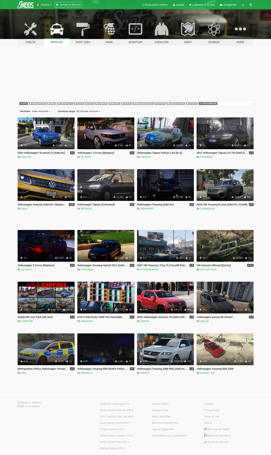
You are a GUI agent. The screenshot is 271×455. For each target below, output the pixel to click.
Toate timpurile (35, 111)
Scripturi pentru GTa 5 (112, 429)
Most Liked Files (161, 416)
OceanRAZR (207, 208)
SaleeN (145, 321)
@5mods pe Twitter (216, 429)
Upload (178, 4)
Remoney (86, 372)
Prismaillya (206, 156)
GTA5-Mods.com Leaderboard (169, 435)
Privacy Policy (212, 410)
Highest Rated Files (163, 429)
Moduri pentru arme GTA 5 (115, 422)
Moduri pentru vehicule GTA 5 (116, 410)
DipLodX (26, 156)
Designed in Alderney (30, 402)
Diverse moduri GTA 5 (112, 448)
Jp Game (86, 156)
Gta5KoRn (27, 321)
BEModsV (86, 208)
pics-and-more (208, 269)
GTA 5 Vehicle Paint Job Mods (117, 416)
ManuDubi (87, 321)
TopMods (145, 156)
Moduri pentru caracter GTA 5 (116, 435)
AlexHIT (145, 372)
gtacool (204, 321)
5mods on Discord (216, 442)
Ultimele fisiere (160, 403)
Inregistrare (228, 4)
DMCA (208, 422)
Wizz (24, 372)
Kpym (24, 208)
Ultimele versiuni (79, 111)
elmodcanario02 (150, 269)
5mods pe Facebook (217, 435)
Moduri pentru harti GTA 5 (114, 441)
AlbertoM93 (147, 208)
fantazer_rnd (207, 372)
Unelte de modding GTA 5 (114, 403)
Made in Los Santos (29, 406)
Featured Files (160, 410)
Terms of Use (211, 416)
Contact (208, 403)
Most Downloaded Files (165, 422)
